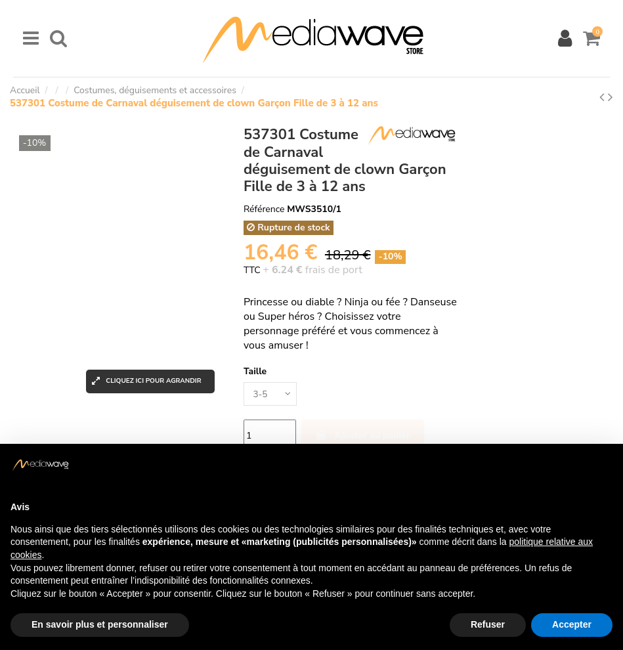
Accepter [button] (571, 624)
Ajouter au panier (362, 436)
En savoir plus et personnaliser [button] (100, 624)
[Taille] (271, 394)
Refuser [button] (488, 624)
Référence (264, 209)
